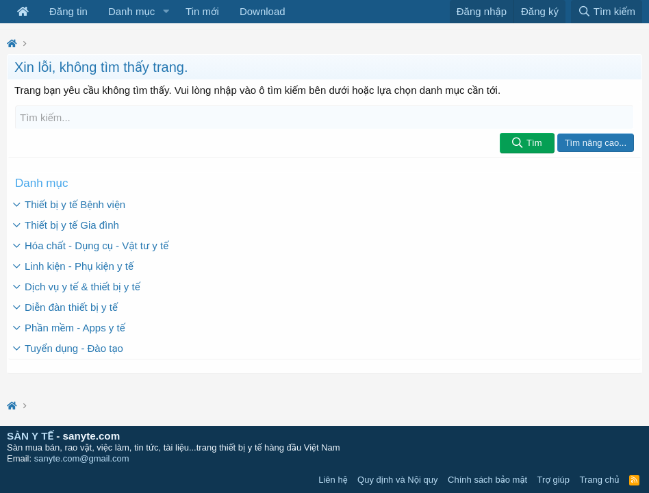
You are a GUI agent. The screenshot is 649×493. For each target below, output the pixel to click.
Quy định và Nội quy (397, 480)
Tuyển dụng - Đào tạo (74, 348)
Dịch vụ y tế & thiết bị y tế (82, 286)
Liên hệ (332, 480)
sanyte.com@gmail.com (81, 458)
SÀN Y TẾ (30, 436)
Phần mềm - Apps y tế (75, 327)
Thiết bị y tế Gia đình (72, 225)
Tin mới (202, 11)
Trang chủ (600, 480)
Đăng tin (68, 11)
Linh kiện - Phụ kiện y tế (79, 266)
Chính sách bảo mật (487, 480)
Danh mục (131, 11)
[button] (165, 11)
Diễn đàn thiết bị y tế (71, 307)
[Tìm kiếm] (324, 117)
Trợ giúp (553, 480)
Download (262, 11)
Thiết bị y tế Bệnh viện (75, 204)
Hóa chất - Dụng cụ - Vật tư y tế (96, 245)
